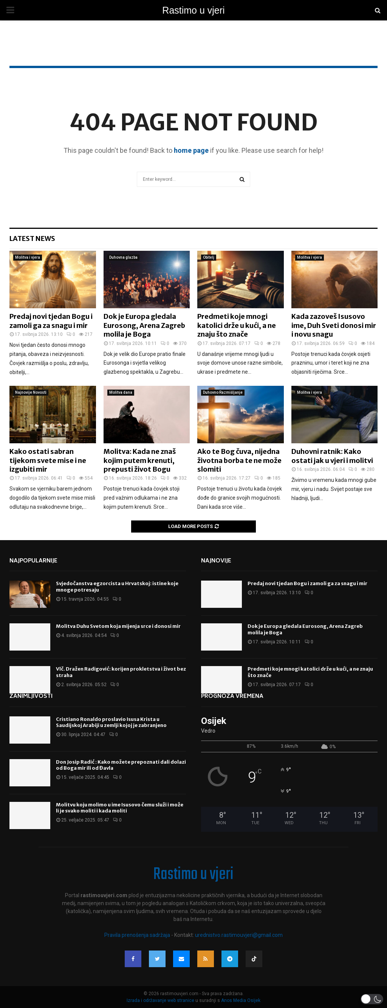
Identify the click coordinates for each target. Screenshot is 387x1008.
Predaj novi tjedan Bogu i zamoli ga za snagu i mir (51, 320)
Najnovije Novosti (30, 392)
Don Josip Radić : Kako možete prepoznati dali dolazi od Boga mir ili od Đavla (121, 765)
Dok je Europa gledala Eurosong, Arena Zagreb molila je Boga (144, 325)
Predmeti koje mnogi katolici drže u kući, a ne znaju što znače (236, 325)
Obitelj (208, 257)
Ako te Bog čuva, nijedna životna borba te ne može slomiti (239, 460)
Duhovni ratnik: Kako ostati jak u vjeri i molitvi (332, 455)
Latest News (32, 238)
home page (191, 150)
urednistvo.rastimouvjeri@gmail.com (239, 935)
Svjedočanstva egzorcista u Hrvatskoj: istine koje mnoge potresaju (117, 586)
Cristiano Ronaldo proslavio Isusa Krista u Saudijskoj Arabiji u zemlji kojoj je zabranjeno (111, 722)
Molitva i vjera (27, 257)
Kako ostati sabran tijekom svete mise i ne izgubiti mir (47, 460)
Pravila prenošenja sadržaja (137, 935)
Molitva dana (120, 392)
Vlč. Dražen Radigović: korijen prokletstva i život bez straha (121, 672)
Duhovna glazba (123, 257)
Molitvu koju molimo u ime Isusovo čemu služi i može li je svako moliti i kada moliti (119, 807)
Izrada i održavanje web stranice (161, 1000)
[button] (372, 999)
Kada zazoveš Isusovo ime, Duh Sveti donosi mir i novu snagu (333, 325)
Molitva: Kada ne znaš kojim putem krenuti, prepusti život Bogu (140, 460)
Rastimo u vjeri (193, 10)
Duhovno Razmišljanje (223, 392)
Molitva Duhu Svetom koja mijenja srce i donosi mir (118, 626)
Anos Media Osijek (240, 1000)
